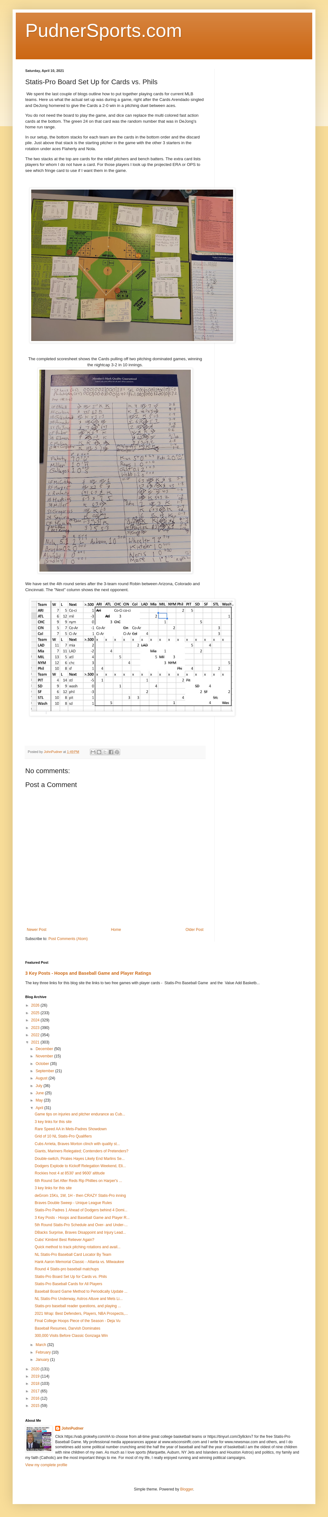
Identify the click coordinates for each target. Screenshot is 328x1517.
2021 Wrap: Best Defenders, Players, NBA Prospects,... (81, 1313)
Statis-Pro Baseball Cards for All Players (68, 1284)
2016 (36, 1398)
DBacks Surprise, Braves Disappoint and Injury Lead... (80, 1232)
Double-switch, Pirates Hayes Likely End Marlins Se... (80, 1158)
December (45, 1049)
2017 (36, 1391)
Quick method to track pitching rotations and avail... (77, 1247)
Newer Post (36, 929)
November (45, 1056)
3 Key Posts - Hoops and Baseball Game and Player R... (82, 1217)
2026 (36, 1005)
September (45, 1071)
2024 (36, 1020)
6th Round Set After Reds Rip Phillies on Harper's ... (78, 1181)
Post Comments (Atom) (68, 939)
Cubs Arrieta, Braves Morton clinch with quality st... (77, 1144)
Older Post (194, 929)
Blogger (186, 1489)
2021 (36, 1042)
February (44, 1352)
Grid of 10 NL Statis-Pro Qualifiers (63, 1136)
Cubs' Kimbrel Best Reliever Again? (64, 1240)
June (40, 1093)
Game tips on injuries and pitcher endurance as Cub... (80, 1114)
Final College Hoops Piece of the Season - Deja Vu (77, 1321)
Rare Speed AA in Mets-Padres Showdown (71, 1129)
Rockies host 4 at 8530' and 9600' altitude (70, 1173)
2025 (36, 1013)
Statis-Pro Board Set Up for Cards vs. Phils (71, 1276)
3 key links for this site (53, 1122)
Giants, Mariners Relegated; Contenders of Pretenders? (81, 1151)
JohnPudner (73, 1428)
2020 (36, 1369)
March (41, 1345)
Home (116, 929)
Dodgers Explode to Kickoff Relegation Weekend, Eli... (80, 1166)
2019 (36, 1376)
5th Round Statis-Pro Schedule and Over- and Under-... (81, 1225)
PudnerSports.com (103, 30)
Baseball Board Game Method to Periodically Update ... (81, 1291)
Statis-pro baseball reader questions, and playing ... (78, 1306)
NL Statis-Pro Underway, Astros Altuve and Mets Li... (79, 1299)
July (40, 1086)
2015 (36, 1405)
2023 (36, 1028)
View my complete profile (46, 1465)
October (43, 1063)
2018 (36, 1383)
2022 (36, 1035)
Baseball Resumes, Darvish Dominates (67, 1328)
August (42, 1078)
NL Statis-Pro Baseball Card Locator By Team (73, 1254)
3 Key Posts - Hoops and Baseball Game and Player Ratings (88, 973)
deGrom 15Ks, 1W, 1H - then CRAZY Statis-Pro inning (80, 1195)
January (43, 1359)
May (40, 1100)
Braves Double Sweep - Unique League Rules (73, 1203)
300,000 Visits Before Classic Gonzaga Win (71, 1335)
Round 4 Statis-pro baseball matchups (67, 1269)
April (40, 1108)
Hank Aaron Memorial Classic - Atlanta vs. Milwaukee (79, 1262)
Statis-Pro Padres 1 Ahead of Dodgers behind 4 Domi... (81, 1210)
